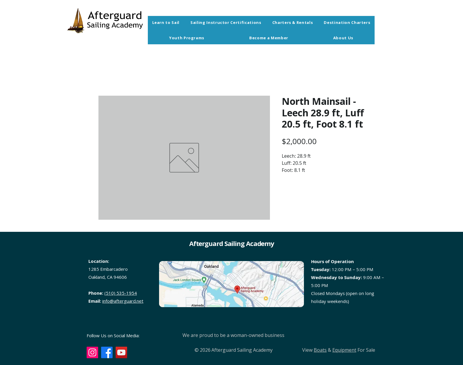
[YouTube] (121, 352)
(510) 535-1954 (120, 293)
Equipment (344, 350)
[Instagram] (92, 352)
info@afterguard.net (122, 301)
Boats (320, 350)
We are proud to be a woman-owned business (233, 335)
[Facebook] (107, 352)
